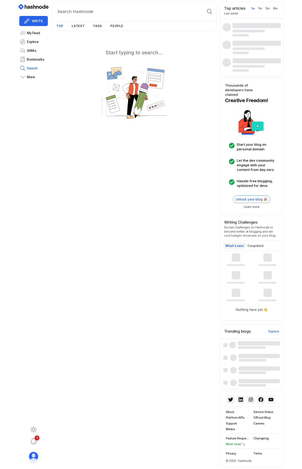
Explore (273, 331)
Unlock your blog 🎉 (252, 199)
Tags (97, 26)
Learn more (252, 206)
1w (253, 8)
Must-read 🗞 (235, 444)
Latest (78, 26)
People (116, 26)
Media (230, 429)
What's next (234, 246)
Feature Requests (238, 438)
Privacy (231, 453)
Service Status (263, 412)
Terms (257, 453)
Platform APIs (235, 417)
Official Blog (261, 417)
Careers (258, 423)
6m (275, 8)
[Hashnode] (33, 6)
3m (267, 8)
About (230, 412)
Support (231, 423)
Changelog (261, 438)
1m (260, 8)
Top (59, 26)
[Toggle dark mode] (34, 430)
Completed (255, 246)
